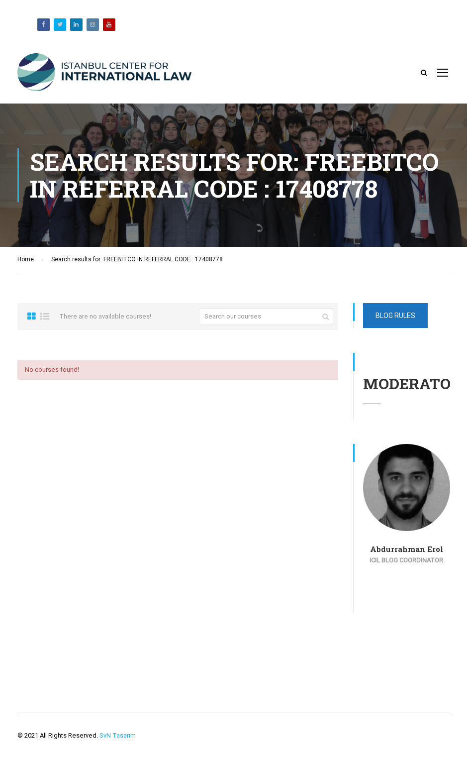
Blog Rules (395, 316)
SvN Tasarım (117, 735)
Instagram (93, 24)
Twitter (60, 24)
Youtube (109, 24)
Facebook (43, 24)
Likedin (76, 24)
